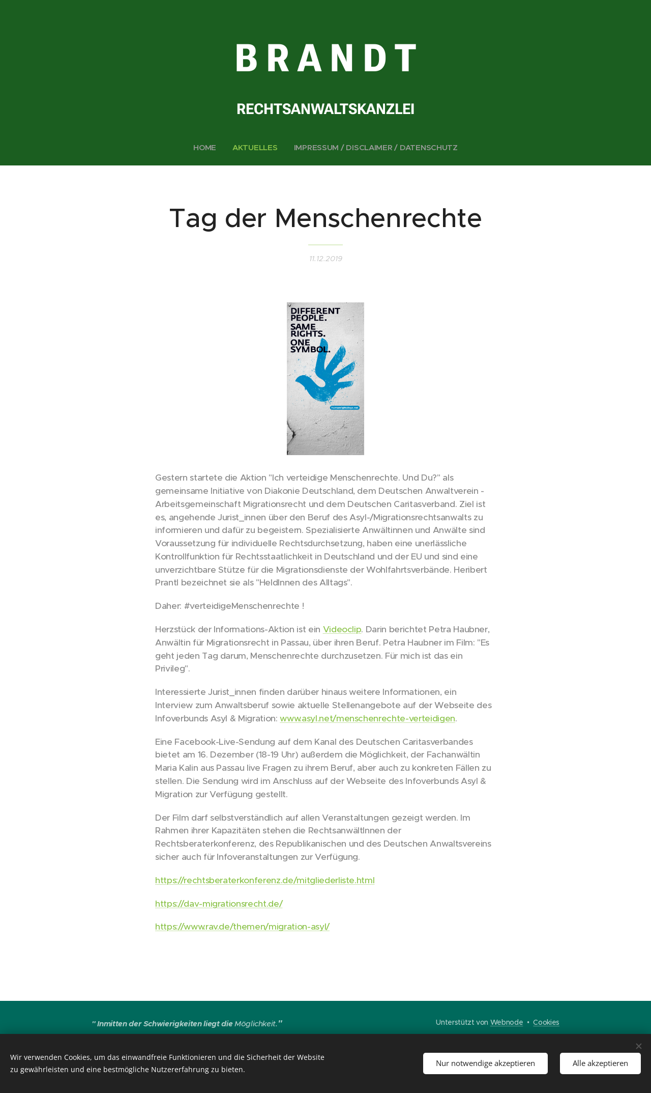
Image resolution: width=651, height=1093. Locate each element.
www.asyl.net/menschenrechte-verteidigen (367, 718)
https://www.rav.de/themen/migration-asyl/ (242, 927)
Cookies (546, 1022)
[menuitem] (206, 147)
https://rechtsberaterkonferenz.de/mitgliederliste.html (264, 880)
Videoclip (342, 629)
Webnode (506, 1022)
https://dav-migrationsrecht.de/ (218, 903)
